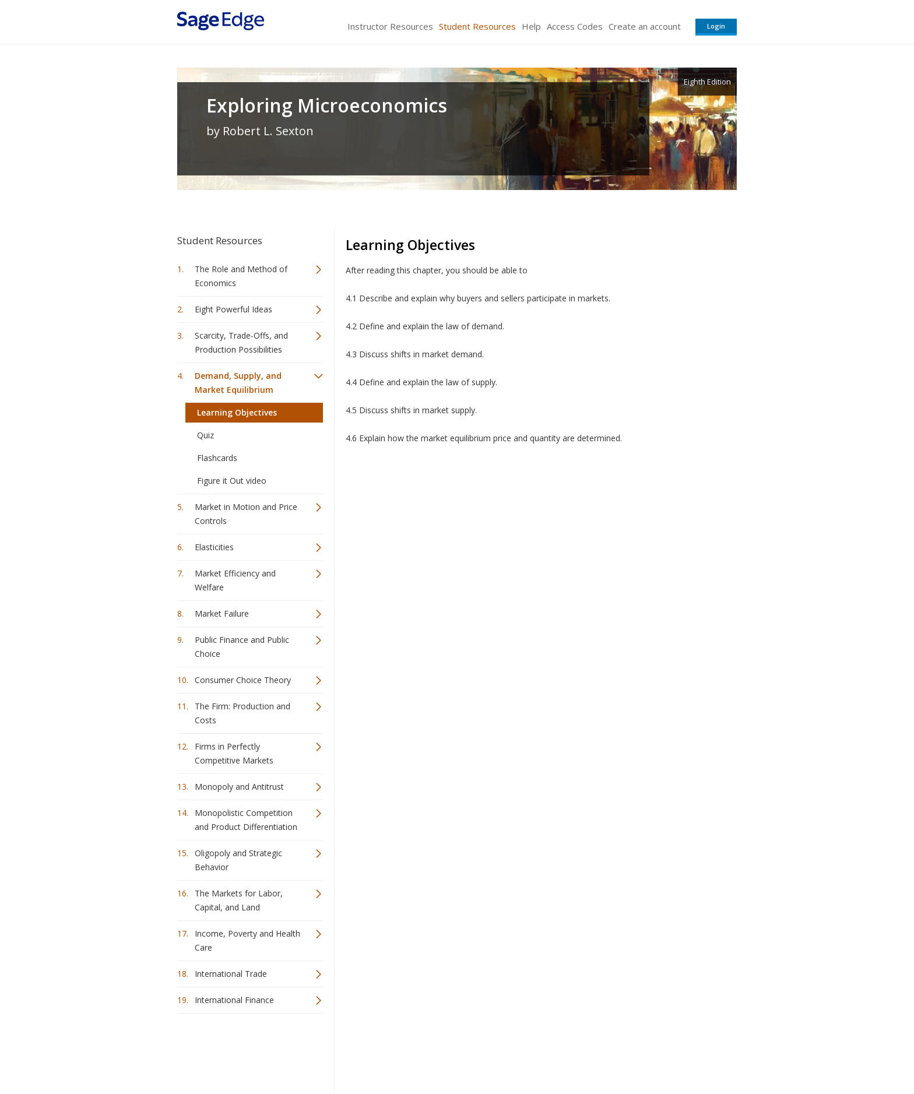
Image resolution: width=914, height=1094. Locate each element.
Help (531, 26)
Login (716, 26)
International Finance (234, 999)
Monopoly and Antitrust (239, 786)
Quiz (205, 435)
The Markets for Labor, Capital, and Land (239, 900)
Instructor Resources (390, 26)
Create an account (645, 26)
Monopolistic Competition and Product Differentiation (246, 819)
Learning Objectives (237, 412)
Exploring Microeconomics (326, 105)
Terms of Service (523, 1050)
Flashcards (217, 457)
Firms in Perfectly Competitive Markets (234, 753)
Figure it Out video (231, 480)
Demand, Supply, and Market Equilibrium (238, 382)
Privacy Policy (660, 1050)
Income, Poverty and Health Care (247, 940)
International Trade (231, 973)
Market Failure (222, 613)
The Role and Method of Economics (241, 276)
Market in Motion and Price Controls (246, 513)
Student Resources (477, 26)
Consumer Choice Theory (243, 679)
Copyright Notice (595, 1050)
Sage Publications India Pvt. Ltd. (346, 1050)
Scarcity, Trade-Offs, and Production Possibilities (241, 342)
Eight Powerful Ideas (233, 309)
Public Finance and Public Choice (242, 646)
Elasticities (214, 547)
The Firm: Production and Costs (242, 713)
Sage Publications (244, 1050)
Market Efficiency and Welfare (235, 580)
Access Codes (575, 26)
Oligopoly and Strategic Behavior (238, 860)
